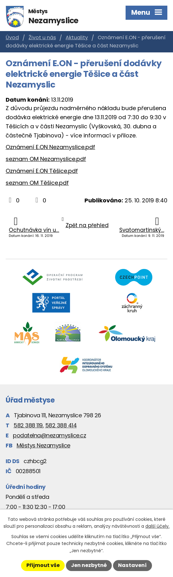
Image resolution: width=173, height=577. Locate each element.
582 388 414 (61, 425)
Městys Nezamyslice (43, 445)
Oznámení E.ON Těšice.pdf (42, 171)
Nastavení (132, 565)
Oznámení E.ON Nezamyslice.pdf (50, 147)
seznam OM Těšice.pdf (37, 183)
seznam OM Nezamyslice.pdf (46, 159)
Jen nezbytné (89, 565)
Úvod (12, 37)
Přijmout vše (43, 565)
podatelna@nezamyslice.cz (49, 435)
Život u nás (42, 37)
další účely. (157, 526)
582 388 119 (28, 425)
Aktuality (77, 37)
